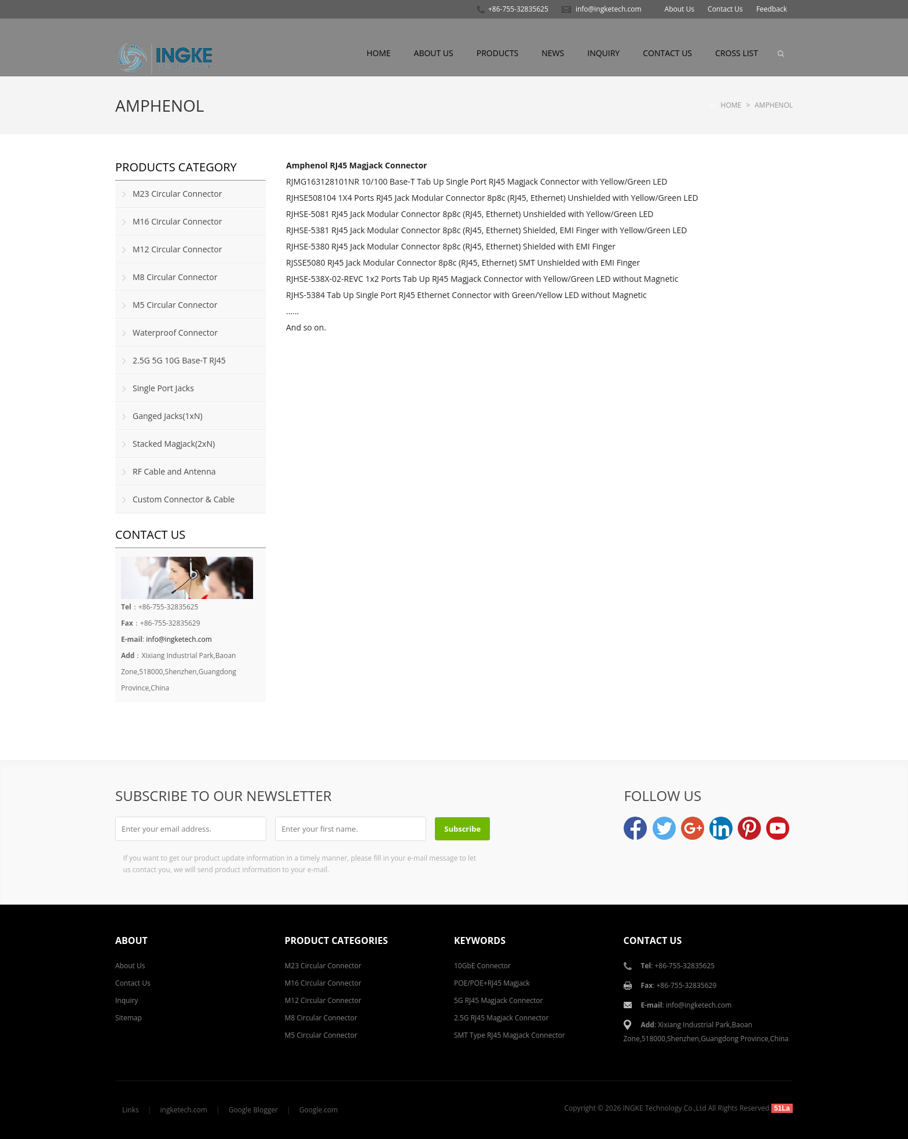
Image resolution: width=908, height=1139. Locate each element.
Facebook (635, 828)
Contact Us (725, 9)
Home (379, 52)
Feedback (771, 9)
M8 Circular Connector (175, 276)
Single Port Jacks (163, 388)
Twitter (664, 828)
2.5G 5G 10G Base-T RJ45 (179, 360)
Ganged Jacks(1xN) (168, 415)
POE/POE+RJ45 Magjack (492, 983)
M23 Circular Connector (177, 193)
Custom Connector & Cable (184, 499)
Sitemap (128, 1018)
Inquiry (603, 52)
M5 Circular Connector (175, 304)
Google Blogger (253, 1110)
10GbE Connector (482, 966)
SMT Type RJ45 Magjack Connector (509, 1035)
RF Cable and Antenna (174, 471)
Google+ (692, 828)
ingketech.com (183, 1110)
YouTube (777, 828)
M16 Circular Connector (177, 221)
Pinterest (749, 828)
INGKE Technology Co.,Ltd (664, 1108)
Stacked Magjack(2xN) (174, 443)
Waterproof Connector (175, 332)
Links (130, 1110)
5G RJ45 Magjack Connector (498, 1000)
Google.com (318, 1110)
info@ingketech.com (609, 9)
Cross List (736, 52)
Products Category (176, 167)
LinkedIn (721, 828)
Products (498, 52)
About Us (679, 9)
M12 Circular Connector (177, 249)
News (552, 52)
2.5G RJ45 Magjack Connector (501, 1018)
